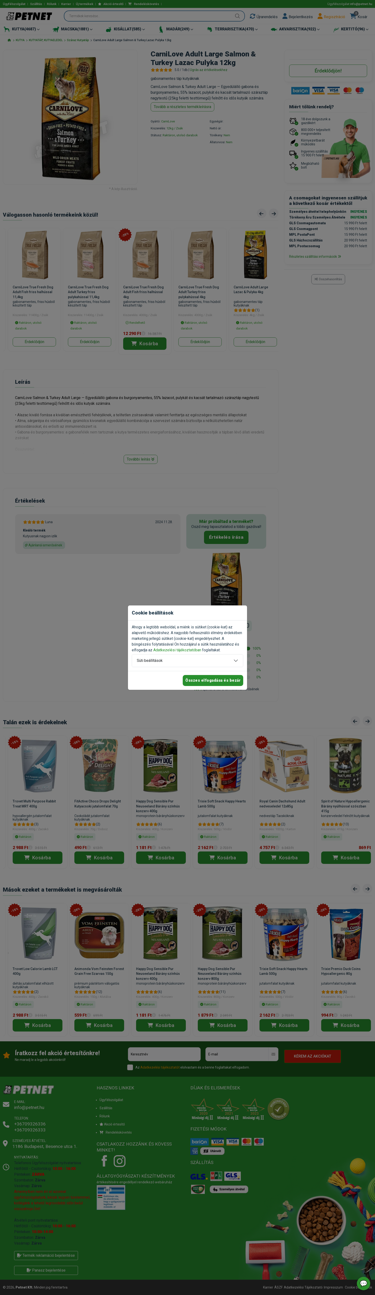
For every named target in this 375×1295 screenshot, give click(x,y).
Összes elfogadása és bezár (213, 680)
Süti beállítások (150, 660)
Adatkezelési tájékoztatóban (177, 650)
